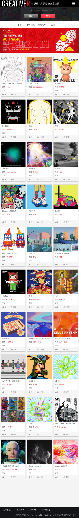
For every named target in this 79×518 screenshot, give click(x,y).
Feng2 (8, 87)
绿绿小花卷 (37, 342)
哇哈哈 (61, 87)
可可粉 (9, 384)
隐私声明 (20, 509)
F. (60, 469)
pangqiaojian (37, 87)
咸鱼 (8, 214)
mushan (62, 299)
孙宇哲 (61, 384)
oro (60, 172)
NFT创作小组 (11, 299)
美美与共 (9, 257)
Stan (35, 469)
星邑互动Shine (11, 469)
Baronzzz (62, 427)
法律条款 (7, 509)
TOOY (35, 384)
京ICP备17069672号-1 (66, 515)
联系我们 (46, 509)
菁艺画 (35, 172)
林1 (34, 257)
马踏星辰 (9, 129)
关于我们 (33, 509)
